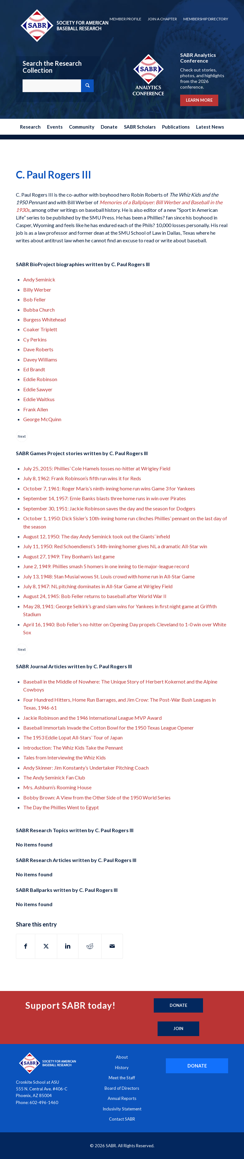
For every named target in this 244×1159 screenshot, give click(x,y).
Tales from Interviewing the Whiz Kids (64, 757)
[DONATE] (197, 1065)
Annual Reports (122, 1098)
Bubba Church (39, 310)
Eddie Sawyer (37, 389)
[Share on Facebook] (25, 946)
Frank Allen (35, 409)
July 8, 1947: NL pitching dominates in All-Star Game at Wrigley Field (98, 586)
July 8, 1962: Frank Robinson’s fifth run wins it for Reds (82, 478)
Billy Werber (37, 289)
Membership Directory (205, 19)
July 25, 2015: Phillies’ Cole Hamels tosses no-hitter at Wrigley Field (96, 468)
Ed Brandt (34, 369)
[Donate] (178, 1005)
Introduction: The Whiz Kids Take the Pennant (73, 748)
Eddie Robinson (40, 379)
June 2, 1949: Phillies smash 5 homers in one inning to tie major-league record (106, 566)
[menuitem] (125, 19)
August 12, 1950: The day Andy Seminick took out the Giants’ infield (96, 536)
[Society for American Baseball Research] (64, 25)
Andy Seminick (39, 279)
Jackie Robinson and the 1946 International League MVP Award (92, 718)
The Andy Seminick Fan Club (54, 777)
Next (22, 436)
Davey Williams (40, 359)
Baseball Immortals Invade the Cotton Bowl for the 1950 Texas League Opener (108, 727)
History (122, 1067)
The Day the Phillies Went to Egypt (61, 807)
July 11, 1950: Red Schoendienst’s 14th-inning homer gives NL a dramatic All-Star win (115, 546)
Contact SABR (122, 1119)
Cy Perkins (35, 339)
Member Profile (125, 19)
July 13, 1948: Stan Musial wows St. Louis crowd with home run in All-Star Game (109, 576)
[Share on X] (46, 946)
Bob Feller (34, 299)
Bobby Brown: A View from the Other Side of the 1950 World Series (97, 797)
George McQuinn (42, 419)
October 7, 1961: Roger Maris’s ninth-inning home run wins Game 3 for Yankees (109, 488)
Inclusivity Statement (122, 1108)
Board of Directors (122, 1088)
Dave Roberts (38, 349)
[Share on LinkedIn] (67, 946)
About (122, 1057)
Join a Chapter (162, 19)
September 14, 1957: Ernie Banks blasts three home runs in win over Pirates (104, 498)
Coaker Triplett (40, 329)
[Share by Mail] (112, 946)
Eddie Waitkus (39, 399)
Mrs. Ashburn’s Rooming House (57, 787)
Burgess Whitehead (44, 319)
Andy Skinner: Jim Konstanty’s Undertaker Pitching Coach (86, 768)
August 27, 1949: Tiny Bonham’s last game (69, 556)
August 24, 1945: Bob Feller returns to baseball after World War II (94, 596)
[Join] (178, 1028)
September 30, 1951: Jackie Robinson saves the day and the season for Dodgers (109, 508)
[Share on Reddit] (89, 946)
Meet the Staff (122, 1077)
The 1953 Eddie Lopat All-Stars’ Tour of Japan (73, 737)
